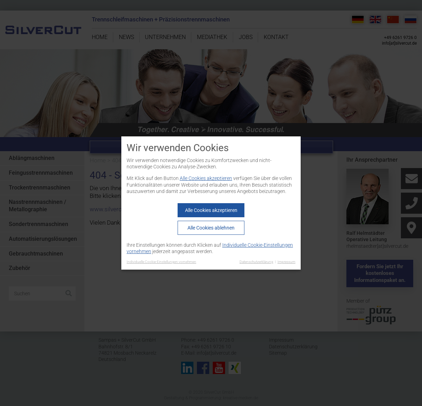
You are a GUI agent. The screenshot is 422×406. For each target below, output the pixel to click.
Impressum (286, 262)
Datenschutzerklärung (256, 262)
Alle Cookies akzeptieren (206, 178)
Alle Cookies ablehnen (211, 228)
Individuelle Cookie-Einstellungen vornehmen (161, 262)
